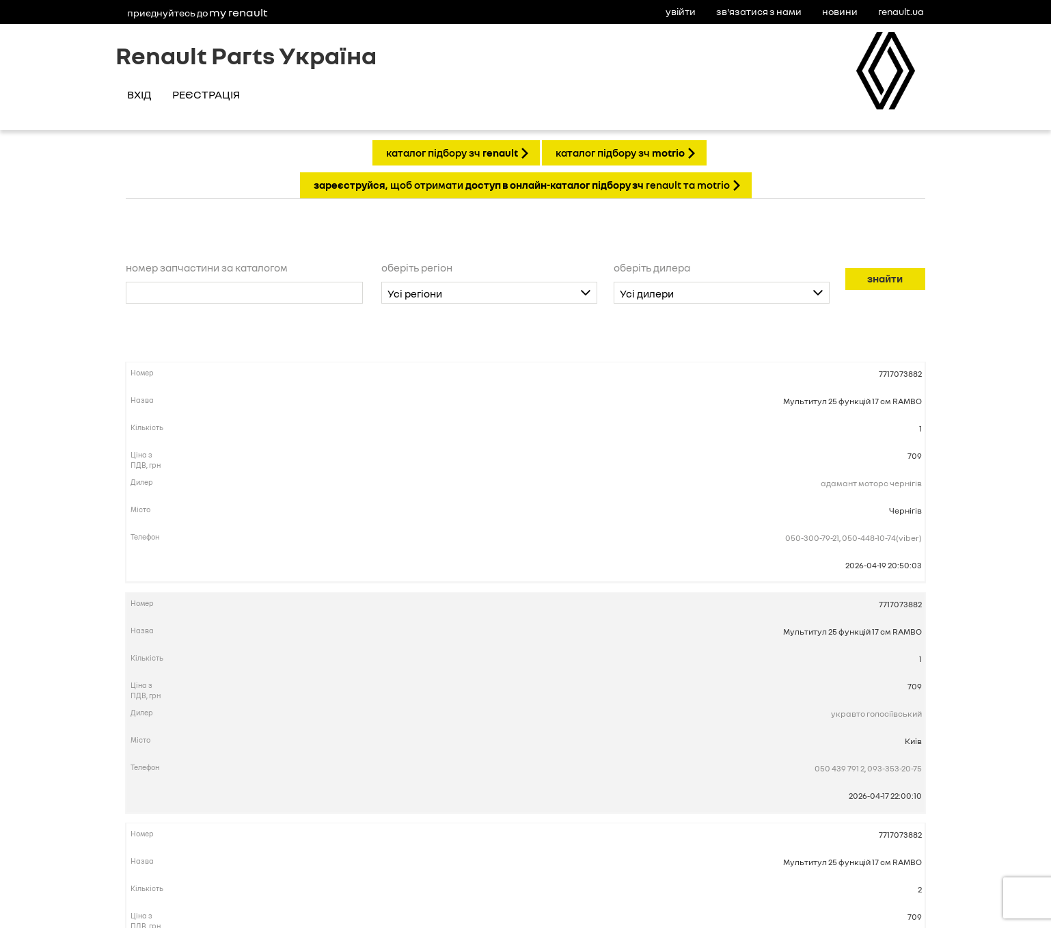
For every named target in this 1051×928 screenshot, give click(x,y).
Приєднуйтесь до (197, 12)
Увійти (681, 11)
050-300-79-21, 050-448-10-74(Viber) (853, 538)
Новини (840, 11)
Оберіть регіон (416, 267)
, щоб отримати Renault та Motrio (522, 184)
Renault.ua (901, 11)
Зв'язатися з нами (759, 11)
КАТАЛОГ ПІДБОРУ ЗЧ (452, 152)
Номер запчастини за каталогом (207, 267)
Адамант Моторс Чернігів (871, 483)
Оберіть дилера (652, 267)
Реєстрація (206, 94)
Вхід (139, 94)
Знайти (885, 278)
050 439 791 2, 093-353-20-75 (868, 768)
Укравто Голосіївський (876, 713)
